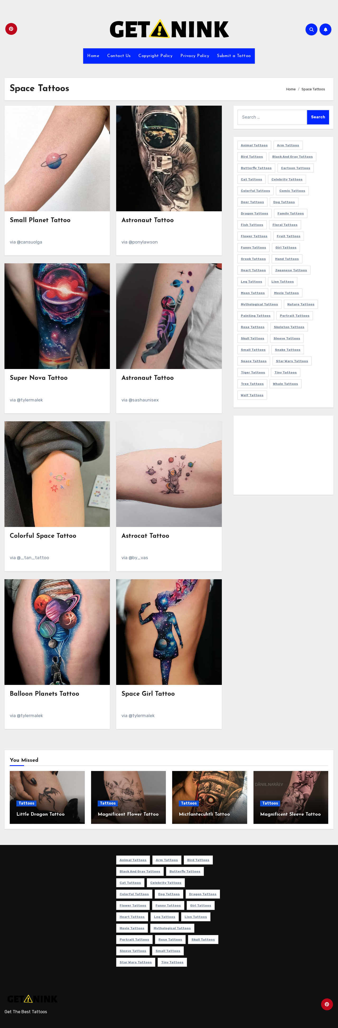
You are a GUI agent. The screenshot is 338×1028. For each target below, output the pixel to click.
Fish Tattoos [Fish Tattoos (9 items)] (252, 225)
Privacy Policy (194, 56)
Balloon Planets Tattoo (44, 694)
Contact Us (118, 56)
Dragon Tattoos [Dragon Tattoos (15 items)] (254, 213)
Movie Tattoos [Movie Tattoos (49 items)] (286, 293)
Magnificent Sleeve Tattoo (290, 814)
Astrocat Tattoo (145, 536)
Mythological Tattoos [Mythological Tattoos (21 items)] (259, 304)
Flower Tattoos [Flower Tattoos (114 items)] (254, 236)
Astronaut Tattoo (147, 220)
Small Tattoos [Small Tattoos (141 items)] (253, 350)
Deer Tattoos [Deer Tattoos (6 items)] (252, 202)
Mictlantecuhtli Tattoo (204, 814)
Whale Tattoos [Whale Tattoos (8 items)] (285, 384)
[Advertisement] (284, 456)
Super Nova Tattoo (39, 378)
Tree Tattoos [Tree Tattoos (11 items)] (252, 384)
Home (93, 56)
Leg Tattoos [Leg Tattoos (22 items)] (251, 281)
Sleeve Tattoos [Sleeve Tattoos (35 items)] (287, 338)
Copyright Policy (155, 56)
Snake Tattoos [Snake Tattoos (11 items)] (288, 350)
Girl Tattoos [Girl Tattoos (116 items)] (286, 247)
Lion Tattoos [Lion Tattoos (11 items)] (282, 281)
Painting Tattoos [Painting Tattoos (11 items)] (256, 315)
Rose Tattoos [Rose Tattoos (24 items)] (253, 327)
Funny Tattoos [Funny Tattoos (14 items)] (253, 247)
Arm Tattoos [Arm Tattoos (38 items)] (288, 145)
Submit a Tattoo (234, 56)
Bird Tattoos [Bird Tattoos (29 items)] (252, 156)
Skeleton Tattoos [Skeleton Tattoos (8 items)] (289, 327)
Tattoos (26, 803)
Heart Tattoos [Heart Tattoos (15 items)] (253, 270)
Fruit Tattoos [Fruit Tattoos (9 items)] (289, 236)
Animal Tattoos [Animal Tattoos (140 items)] (254, 145)
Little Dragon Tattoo (40, 814)
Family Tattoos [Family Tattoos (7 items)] (291, 213)
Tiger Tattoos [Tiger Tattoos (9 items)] (253, 372)
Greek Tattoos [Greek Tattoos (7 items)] (253, 259)
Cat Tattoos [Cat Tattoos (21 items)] (251, 179)
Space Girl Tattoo (148, 694)
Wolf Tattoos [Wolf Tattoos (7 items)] (252, 395)
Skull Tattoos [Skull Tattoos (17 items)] (252, 338)
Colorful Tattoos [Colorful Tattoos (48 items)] (255, 191)
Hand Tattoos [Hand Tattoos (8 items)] (287, 259)
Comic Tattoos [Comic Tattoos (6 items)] (292, 191)
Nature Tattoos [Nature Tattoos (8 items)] (300, 304)
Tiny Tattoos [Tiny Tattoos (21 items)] (285, 372)
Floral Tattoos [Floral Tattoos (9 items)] (285, 225)
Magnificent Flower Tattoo (128, 814)
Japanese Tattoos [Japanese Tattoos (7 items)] (291, 270)
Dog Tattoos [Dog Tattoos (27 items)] (284, 202)
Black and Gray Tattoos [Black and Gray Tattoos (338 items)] (292, 156)
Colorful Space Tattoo (43, 536)
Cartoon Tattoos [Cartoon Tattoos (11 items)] (295, 168)
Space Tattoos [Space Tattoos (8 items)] (254, 361)
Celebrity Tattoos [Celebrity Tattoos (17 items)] (287, 179)
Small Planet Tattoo (40, 220)
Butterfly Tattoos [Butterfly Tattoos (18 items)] (256, 168)
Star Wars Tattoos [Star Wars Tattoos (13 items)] (292, 361)
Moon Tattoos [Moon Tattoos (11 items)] (253, 293)
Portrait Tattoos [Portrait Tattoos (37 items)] (294, 315)
